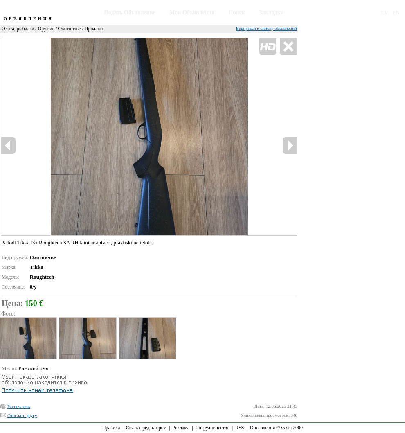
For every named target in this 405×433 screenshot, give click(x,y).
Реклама (180, 428)
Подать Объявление (129, 12)
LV (384, 12)
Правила (111, 428)
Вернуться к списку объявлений (266, 28)
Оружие (46, 29)
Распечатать (18, 406)
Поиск (237, 12)
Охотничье (69, 29)
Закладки (271, 12)
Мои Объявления (191, 12)
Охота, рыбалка (18, 29)
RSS (239, 428)
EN (396, 12)
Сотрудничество (213, 428)
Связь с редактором (146, 428)
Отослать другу (22, 415)
